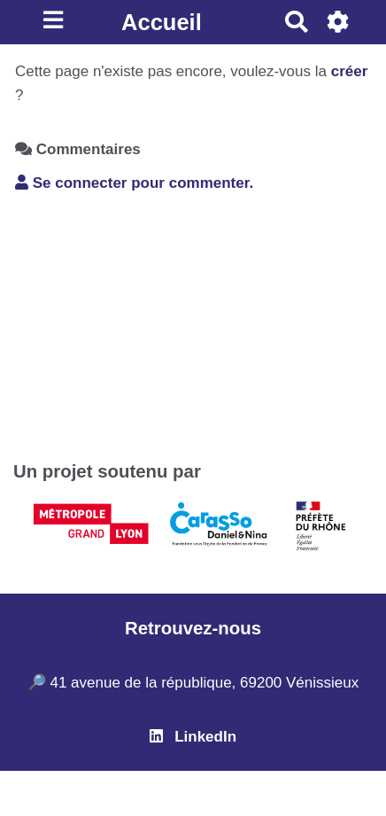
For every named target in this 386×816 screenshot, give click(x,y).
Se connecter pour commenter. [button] (134, 183)
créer (349, 71)
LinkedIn (193, 736)
